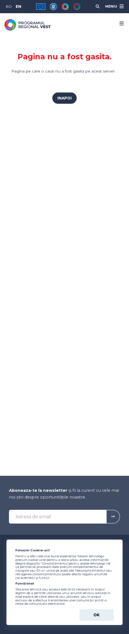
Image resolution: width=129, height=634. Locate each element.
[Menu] (120, 23)
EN (18, 6)
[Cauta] (97, 6)
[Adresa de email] (58, 517)
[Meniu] (114, 6)
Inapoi (64, 98)
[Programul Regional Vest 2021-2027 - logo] (27, 25)
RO (9, 6)
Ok (96, 615)
